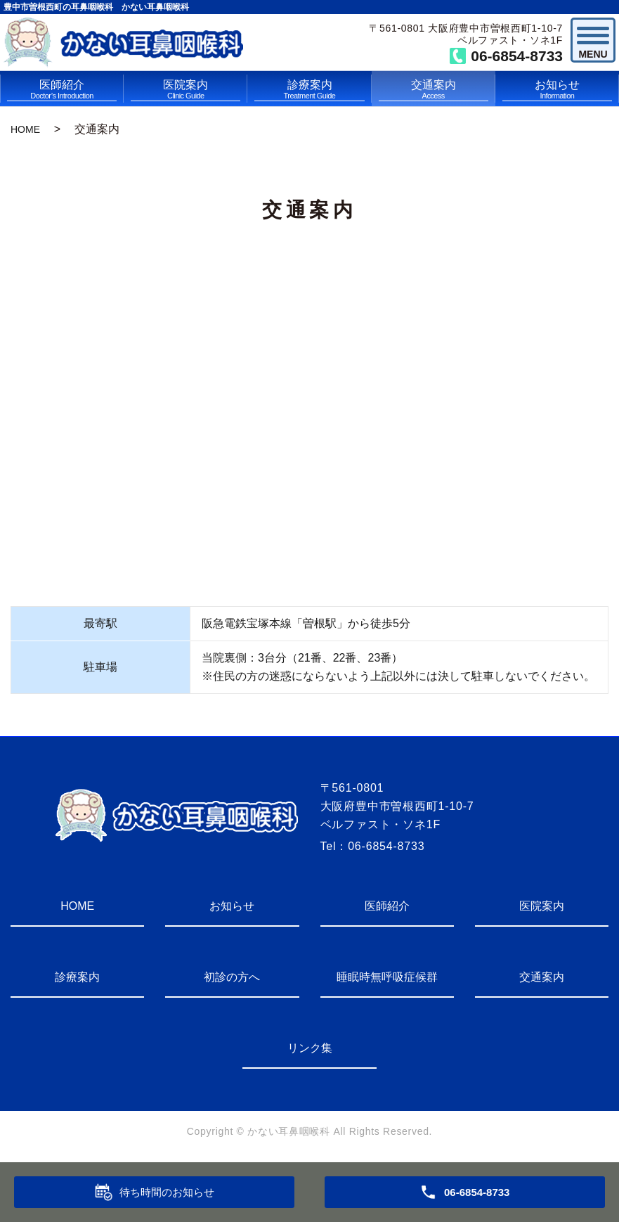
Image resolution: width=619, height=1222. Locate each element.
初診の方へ (232, 977)
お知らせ (557, 90)
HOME (25, 129)
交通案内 (433, 90)
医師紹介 (62, 90)
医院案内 (185, 90)
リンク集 (309, 1048)
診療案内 (309, 90)
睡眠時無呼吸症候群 (387, 977)
